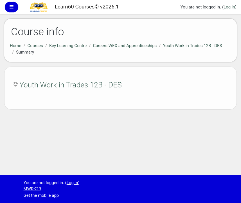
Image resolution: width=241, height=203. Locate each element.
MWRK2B (32, 188)
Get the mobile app (41, 195)
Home (15, 45)
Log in (229, 7)
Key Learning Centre (68, 45)
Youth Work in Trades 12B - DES (192, 45)
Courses (35, 45)
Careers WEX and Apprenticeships (125, 45)
